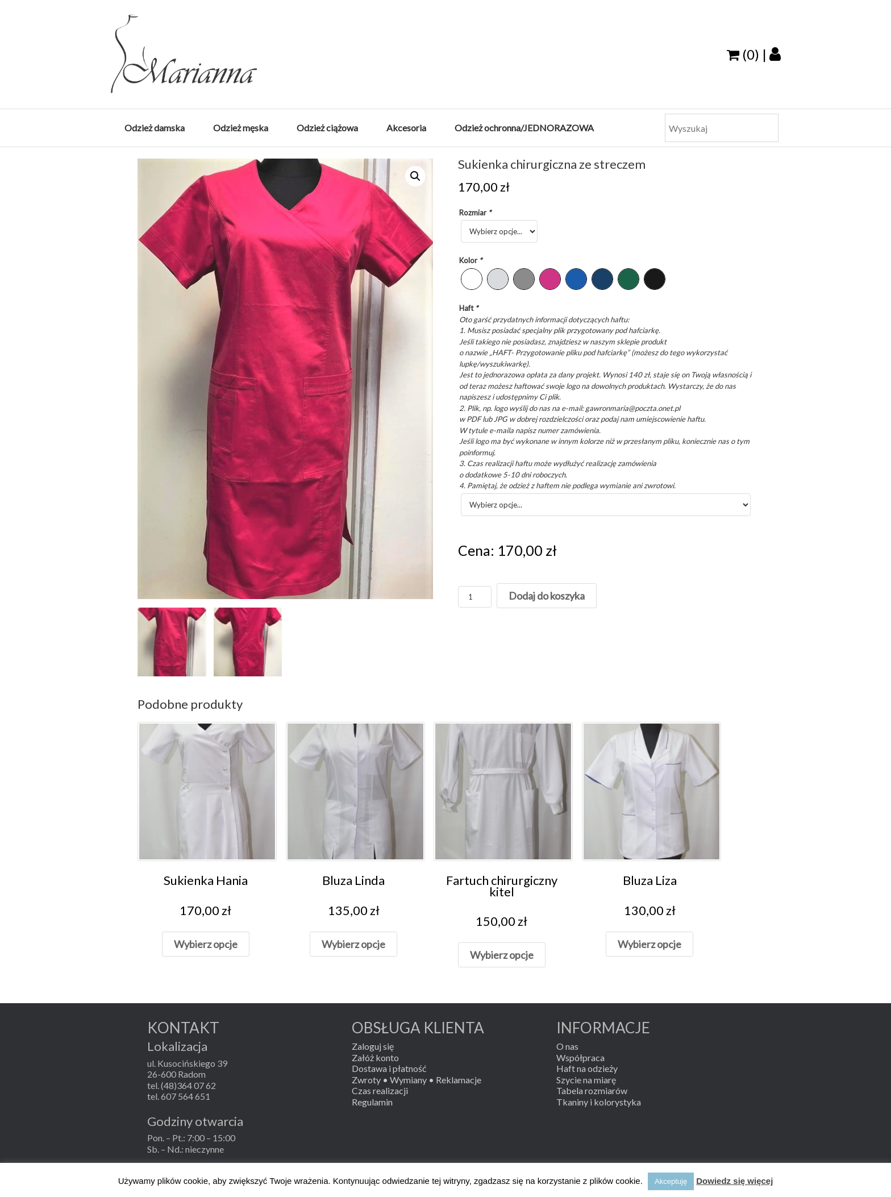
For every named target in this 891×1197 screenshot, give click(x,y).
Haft (469, 308)
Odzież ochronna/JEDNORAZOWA (524, 127)
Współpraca (580, 1057)
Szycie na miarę (586, 1079)
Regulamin (372, 1101)
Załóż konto (375, 1057)
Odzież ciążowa (327, 127)
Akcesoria (406, 127)
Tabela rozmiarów (591, 1090)
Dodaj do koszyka (547, 595)
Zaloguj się (373, 1046)
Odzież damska (154, 127)
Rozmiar (476, 212)
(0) (743, 54)
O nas (567, 1046)
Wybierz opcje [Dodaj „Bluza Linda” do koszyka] (353, 944)
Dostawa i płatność (389, 1068)
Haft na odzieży (587, 1068)
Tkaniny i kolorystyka (598, 1101)
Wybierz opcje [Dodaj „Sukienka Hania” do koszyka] (206, 944)
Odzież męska (240, 127)
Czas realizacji (380, 1090)
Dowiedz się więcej (734, 1181)
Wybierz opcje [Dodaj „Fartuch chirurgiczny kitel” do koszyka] (502, 955)
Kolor (471, 260)
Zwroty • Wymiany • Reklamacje (416, 1079)
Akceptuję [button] (671, 1181)
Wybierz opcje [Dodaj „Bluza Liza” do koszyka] (649, 944)
